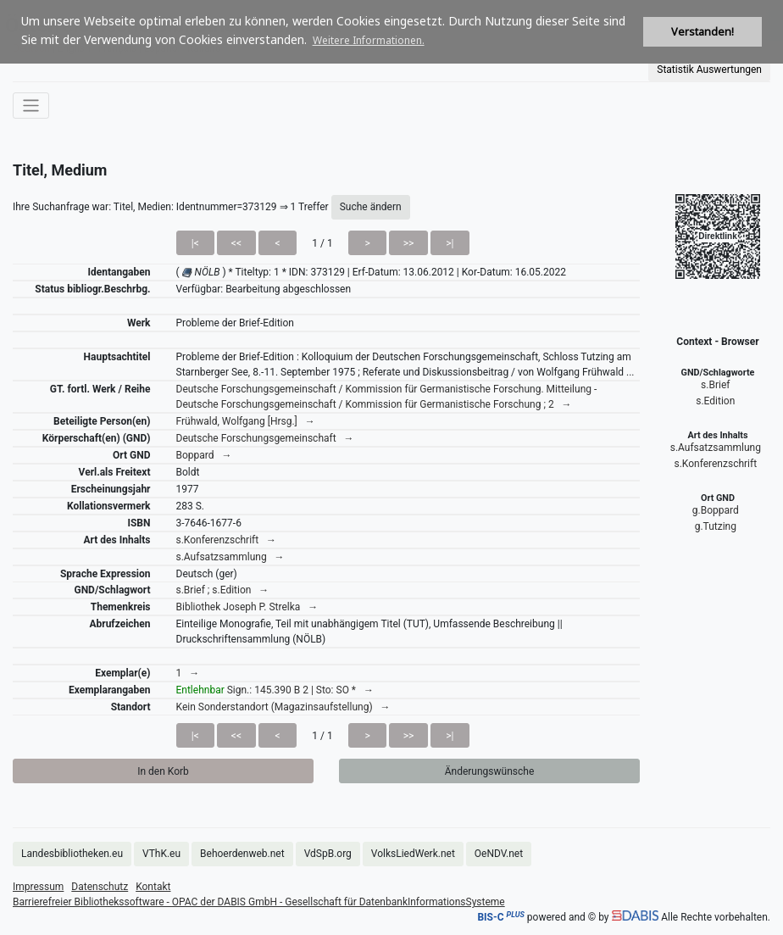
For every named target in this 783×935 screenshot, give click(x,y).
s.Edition (715, 401)
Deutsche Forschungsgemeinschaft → (265, 438)
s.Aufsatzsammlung (715, 448)
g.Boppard (715, 510)
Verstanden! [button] (702, 32)
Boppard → (204, 455)
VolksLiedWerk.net (413, 854)
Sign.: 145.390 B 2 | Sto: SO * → (275, 690)
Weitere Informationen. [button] (369, 40)
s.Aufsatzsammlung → (230, 557)
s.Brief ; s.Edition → (222, 590)
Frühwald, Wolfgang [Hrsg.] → (245, 421)
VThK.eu (161, 854)
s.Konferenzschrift (715, 464)
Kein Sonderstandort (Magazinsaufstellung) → (283, 707)
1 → (188, 673)
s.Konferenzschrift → (226, 540)
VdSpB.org (328, 854)
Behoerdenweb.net (242, 854)
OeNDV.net (499, 854)
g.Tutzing (715, 526)
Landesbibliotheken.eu (72, 854)
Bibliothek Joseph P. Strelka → (247, 607)
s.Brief (715, 385)
